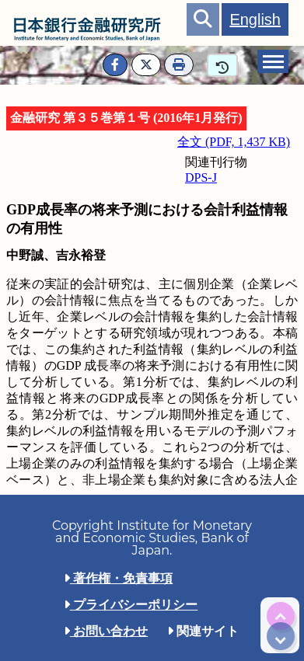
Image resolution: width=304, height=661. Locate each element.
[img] (281, 616)
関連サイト (203, 631)
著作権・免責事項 (118, 578)
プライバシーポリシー (130, 604)
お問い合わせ (106, 631)
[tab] (272, 61)
